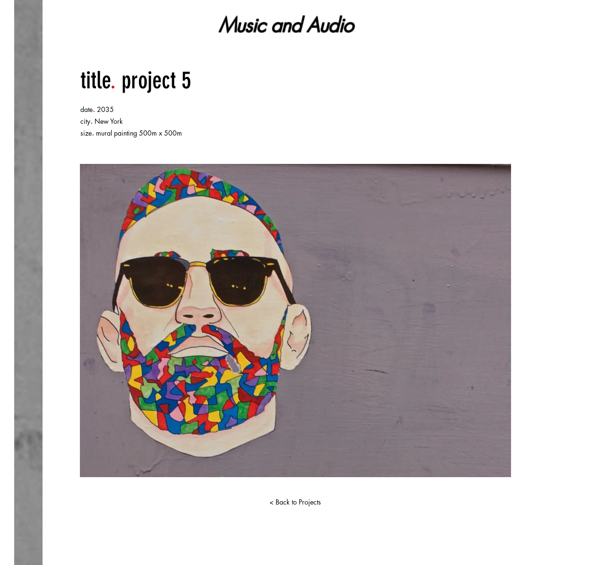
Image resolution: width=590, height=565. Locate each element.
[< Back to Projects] (295, 502)
